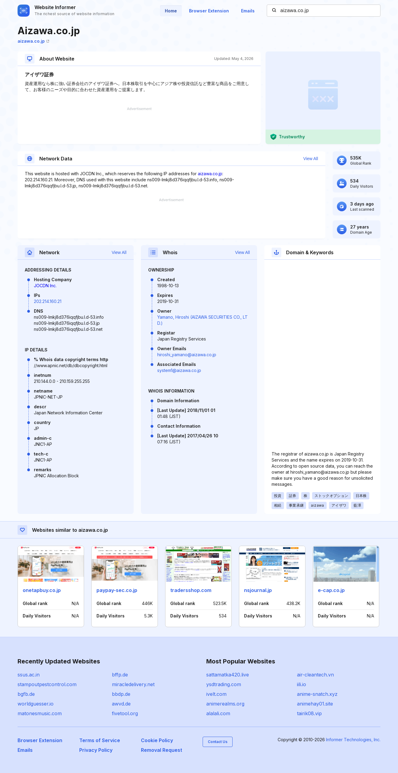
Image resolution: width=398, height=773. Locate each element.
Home (171, 10)
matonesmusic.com (40, 713)
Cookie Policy (157, 740)
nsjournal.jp (258, 590)
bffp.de (120, 675)
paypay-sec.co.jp (116, 590)
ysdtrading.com (223, 684)
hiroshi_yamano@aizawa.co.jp (186, 354)
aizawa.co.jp (33, 41)
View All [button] (310, 158)
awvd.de (121, 704)
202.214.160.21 (47, 301)
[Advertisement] (139, 125)
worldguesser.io (36, 704)
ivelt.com (216, 694)
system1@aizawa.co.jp (179, 370)
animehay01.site (315, 704)
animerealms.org (225, 704)
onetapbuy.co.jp (42, 590)
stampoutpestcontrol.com (47, 684)
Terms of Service (99, 740)
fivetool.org (125, 713)
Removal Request (161, 750)
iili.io (301, 684)
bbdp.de (121, 694)
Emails (248, 10)
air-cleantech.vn (315, 675)
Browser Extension (209, 10)
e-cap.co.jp (331, 590)
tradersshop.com (190, 590)
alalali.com (218, 713)
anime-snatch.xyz (317, 694)
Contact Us (217, 741)
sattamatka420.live (227, 675)
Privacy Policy (96, 750)
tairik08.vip (309, 713)
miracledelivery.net (133, 684)
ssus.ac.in (29, 675)
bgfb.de (26, 694)
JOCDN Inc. (45, 285)
